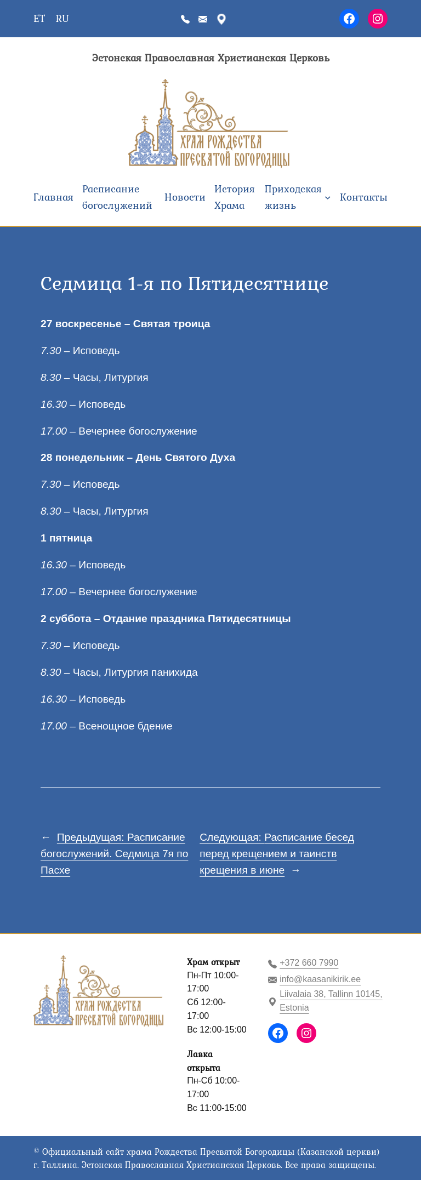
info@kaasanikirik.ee (320, 979)
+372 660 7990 (309, 962)
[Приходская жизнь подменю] (328, 197)
